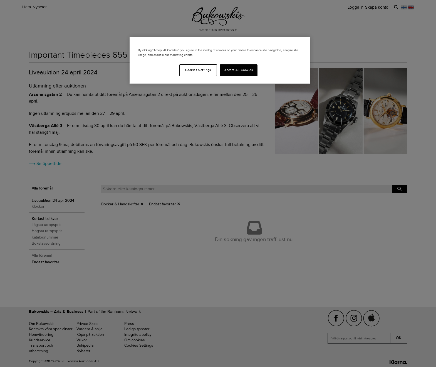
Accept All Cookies (238, 70)
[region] (220, 60)
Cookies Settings (198, 70)
